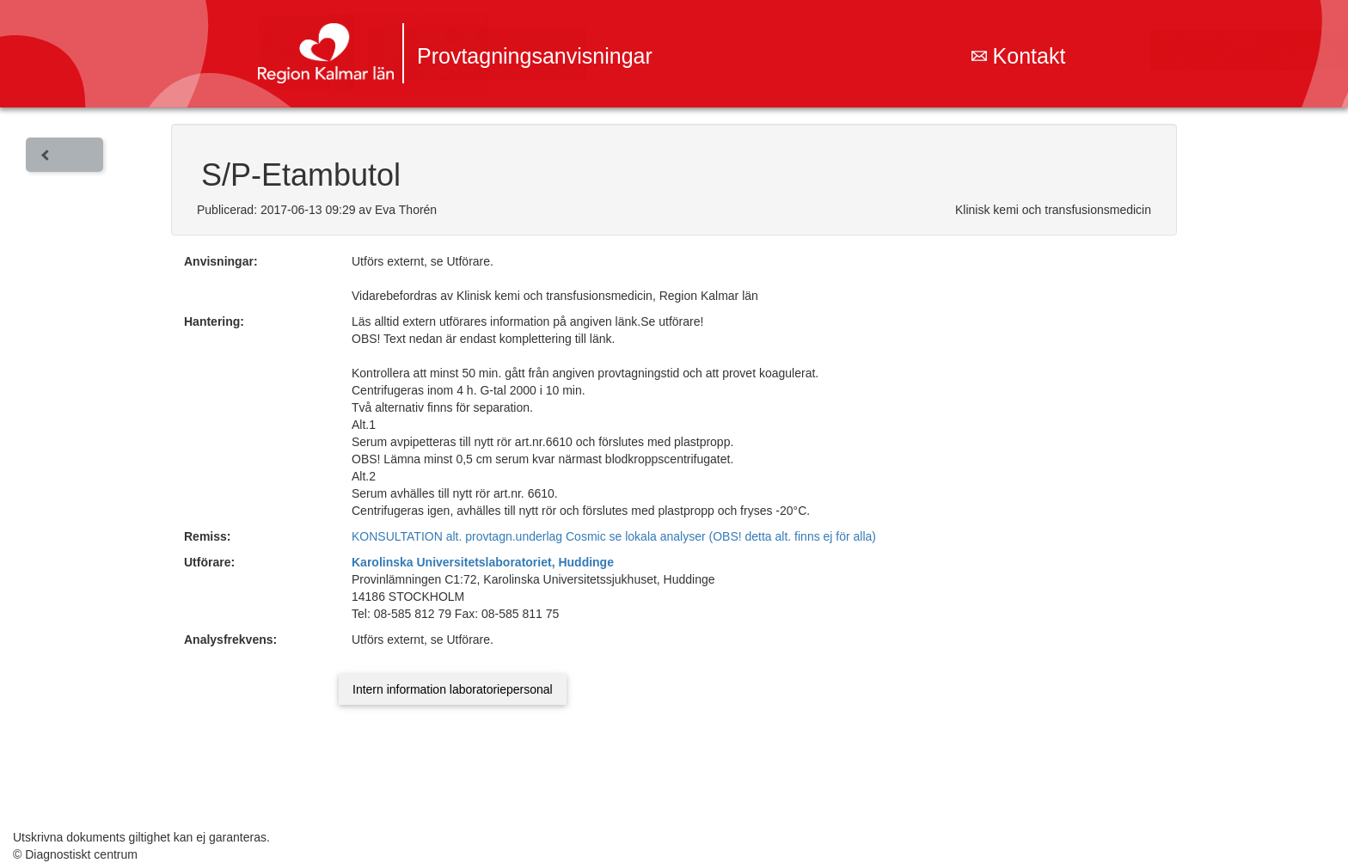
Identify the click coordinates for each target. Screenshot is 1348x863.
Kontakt (1018, 56)
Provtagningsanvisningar (535, 56)
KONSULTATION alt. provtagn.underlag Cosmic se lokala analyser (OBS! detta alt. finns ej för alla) (614, 536)
